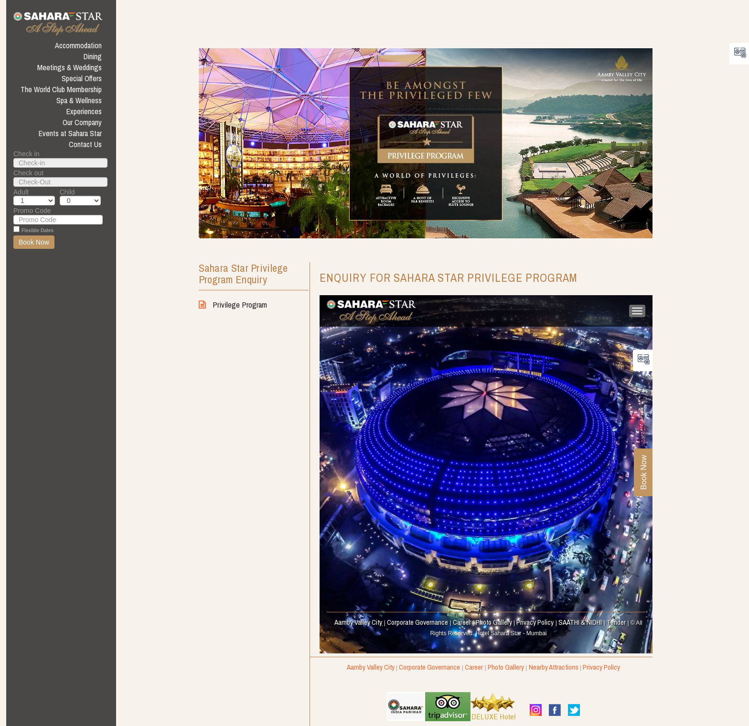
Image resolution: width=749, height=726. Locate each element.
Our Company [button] (82, 122)
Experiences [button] (84, 111)
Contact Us (85, 144)
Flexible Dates (37, 230)
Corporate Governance (429, 667)
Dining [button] (93, 56)
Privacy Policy (601, 667)
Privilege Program (233, 304)
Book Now (34, 242)
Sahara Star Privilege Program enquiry (243, 274)
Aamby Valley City (371, 667)
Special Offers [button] (82, 78)
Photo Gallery (506, 667)
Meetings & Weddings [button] (69, 67)
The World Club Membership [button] (61, 89)
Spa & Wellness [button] (79, 100)
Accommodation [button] (78, 45)
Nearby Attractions (553, 667)
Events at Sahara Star (70, 133)
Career (474, 667)
